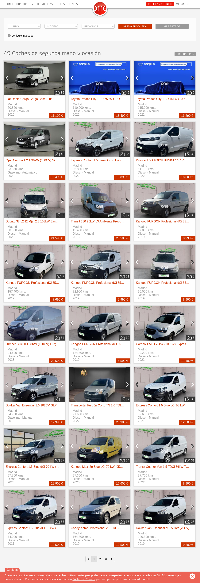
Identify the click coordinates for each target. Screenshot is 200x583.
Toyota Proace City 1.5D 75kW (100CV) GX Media (105, 99)
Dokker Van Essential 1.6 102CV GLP (31, 405)
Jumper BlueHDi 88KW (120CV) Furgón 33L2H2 (38, 344)
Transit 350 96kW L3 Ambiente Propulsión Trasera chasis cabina (114, 221)
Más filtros (172, 26)
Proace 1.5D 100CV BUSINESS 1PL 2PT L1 (166, 160)
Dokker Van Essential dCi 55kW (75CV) (162, 528)
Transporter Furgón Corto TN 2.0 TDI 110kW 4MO (105, 405)
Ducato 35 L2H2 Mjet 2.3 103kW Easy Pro (34, 221)
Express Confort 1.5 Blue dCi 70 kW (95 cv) (35, 466)
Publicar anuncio (160, 4)
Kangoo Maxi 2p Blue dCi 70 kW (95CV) (98, 466)
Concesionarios (17, 4)
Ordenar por (185, 54)
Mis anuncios (185, 4)
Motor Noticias (42, 4)
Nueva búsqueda (135, 26)
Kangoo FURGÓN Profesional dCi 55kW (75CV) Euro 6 (43, 282)
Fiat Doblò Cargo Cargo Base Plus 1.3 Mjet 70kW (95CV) (44, 99)
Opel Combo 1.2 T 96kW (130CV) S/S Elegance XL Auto (44, 160)
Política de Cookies (83, 579)
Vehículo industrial (22, 35)
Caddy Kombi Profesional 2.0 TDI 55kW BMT (101, 528)
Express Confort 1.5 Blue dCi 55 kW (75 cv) (100, 160)
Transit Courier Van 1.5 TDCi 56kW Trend (164, 466)
